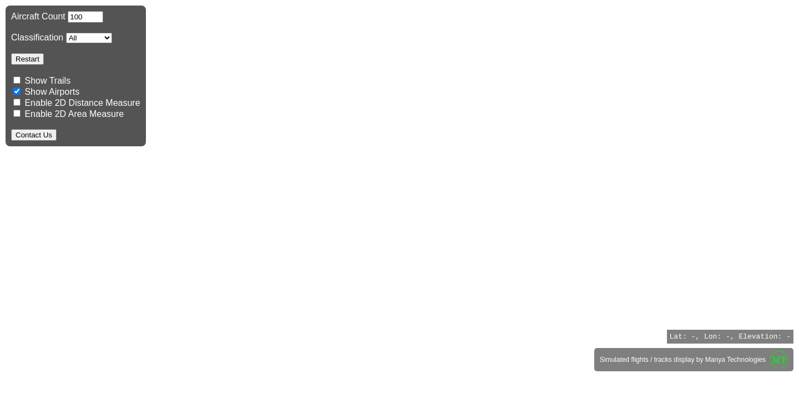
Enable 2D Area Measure (68, 114)
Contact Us (34, 135)
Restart (27, 59)
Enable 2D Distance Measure (76, 103)
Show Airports (46, 91)
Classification (61, 37)
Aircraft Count (57, 16)
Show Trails (47, 80)
